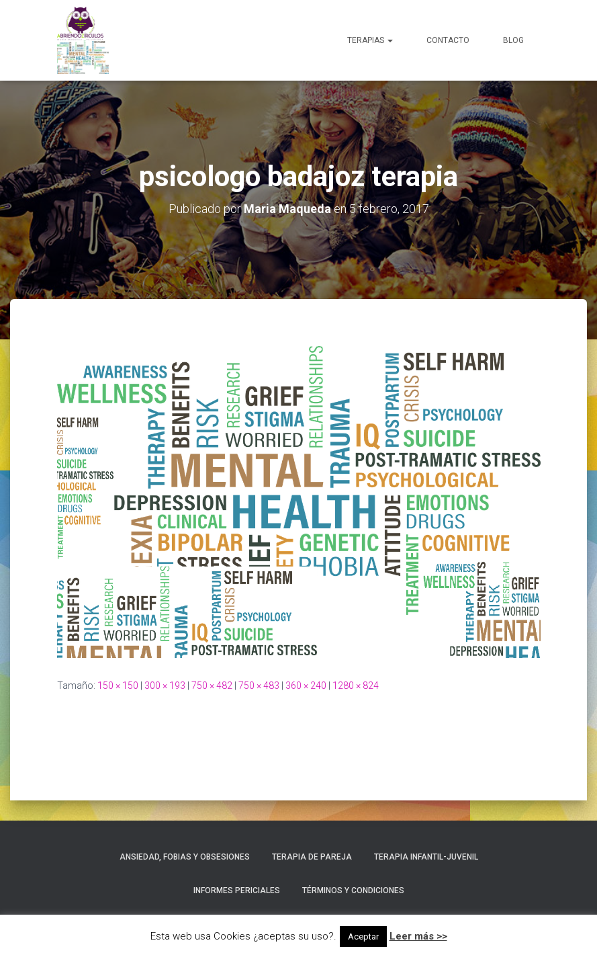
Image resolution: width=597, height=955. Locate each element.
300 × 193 (164, 685)
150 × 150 (117, 685)
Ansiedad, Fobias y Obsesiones (185, 857)
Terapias (370, 40)
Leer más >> (418, 936)
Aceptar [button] (363, 936)
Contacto (447, 40)
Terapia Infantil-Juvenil (426, 857)
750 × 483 (258, 685)
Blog (513, 40)
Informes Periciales (236, 890)
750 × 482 (211, 685)
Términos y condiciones (353, 890)
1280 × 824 (355, 685)
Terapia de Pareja (312, 857)
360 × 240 (305, 685)
